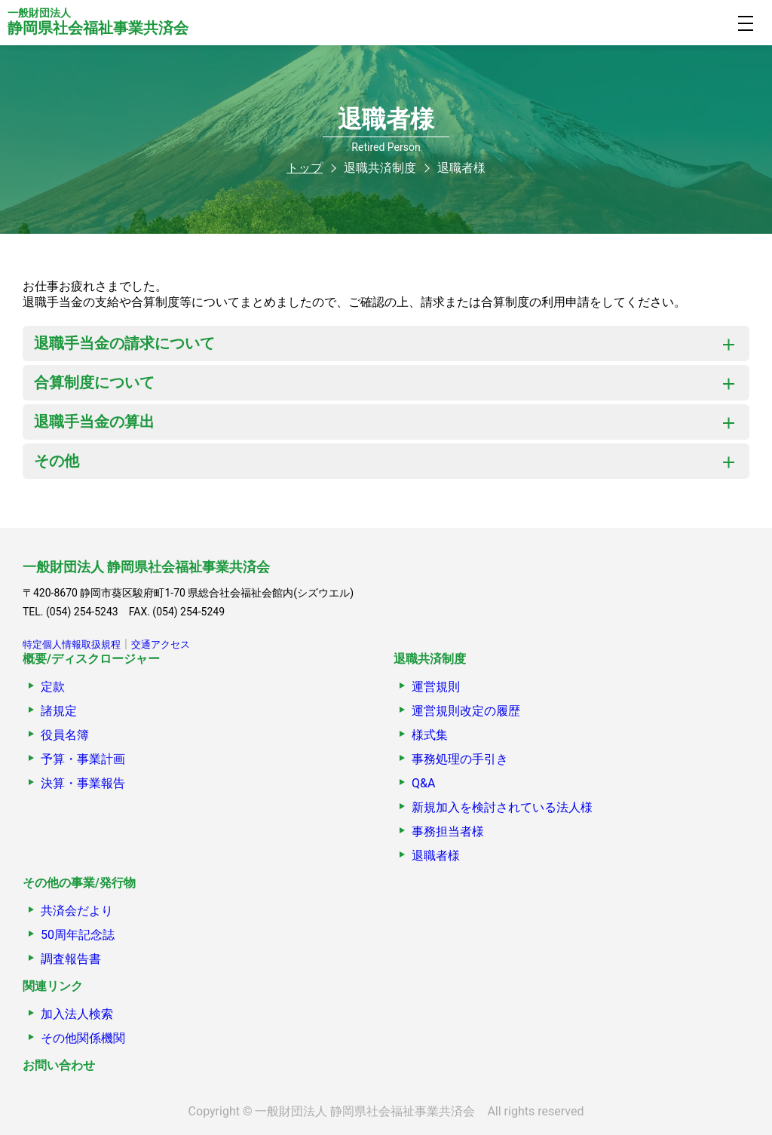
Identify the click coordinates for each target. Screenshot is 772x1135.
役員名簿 (65, 735)
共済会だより (77, 910)
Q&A (423, 783)
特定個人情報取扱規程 (72, 644)
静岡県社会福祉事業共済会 (98, 22)
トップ (304, 168)
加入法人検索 (77, 1014)
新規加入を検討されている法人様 (502, 807)
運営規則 (436, 686)
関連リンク (53, 986)
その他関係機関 (83, 1038)
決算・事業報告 (83, 783)
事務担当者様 (448, 831)
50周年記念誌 (78, 935)
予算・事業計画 (83, 759)
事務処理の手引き (460, 759)
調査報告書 (71, 959)
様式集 (430, 735)
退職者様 (436, 855)
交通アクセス (160, 644)
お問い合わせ (59, 1065)
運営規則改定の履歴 (466, 711)
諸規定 (59, 711)
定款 (53, 686)
